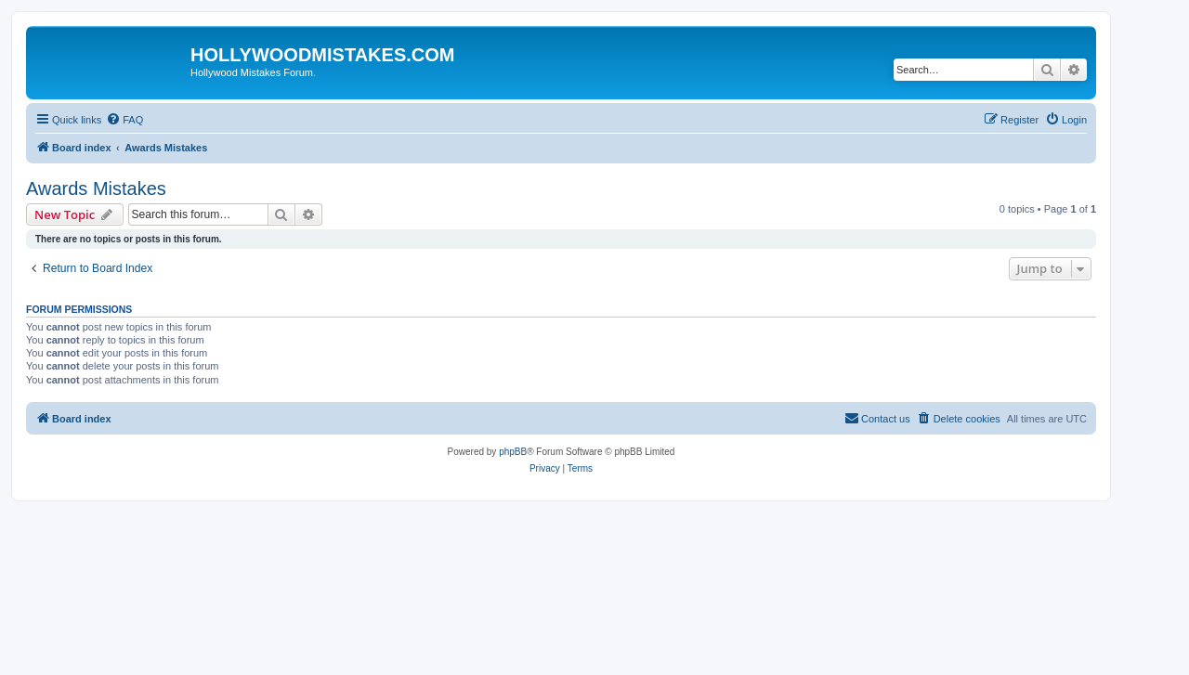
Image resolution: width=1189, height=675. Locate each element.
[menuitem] (124, 120)
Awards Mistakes (96, 188)
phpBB (513, 452)
